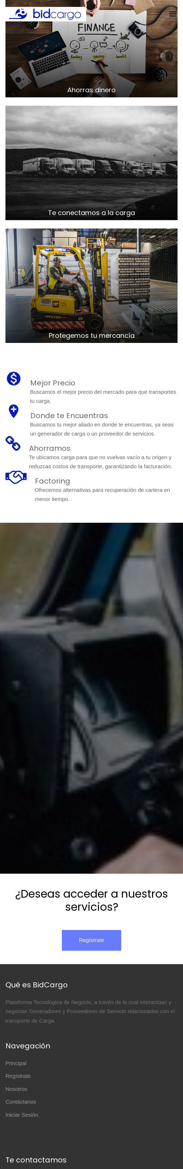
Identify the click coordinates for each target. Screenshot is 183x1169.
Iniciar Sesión (21, 1115)
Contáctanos (20, 1102)
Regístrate (91, 940)
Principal (16, 1063)
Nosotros (16, 1089)
